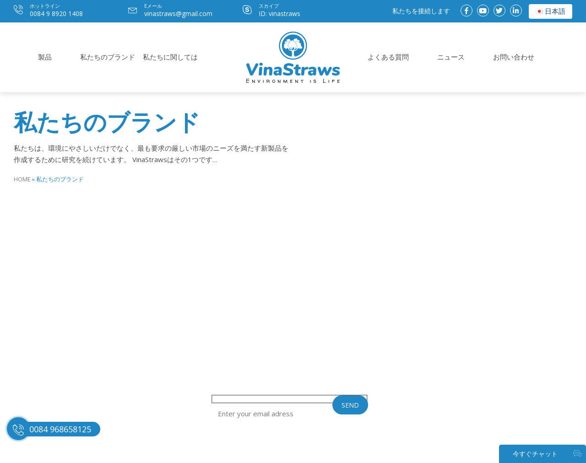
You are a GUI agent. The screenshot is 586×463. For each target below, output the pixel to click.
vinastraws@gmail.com (178, 13)
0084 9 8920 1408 (56, 13)
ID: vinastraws (279, 13)
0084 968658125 (60, 429)
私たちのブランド (107, 56)
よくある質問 (388, 56)
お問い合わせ (513, 56)
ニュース (451, 56)
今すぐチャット (547, 453)
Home (22, 179)
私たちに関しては (170, 56)
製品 (45, 56)
